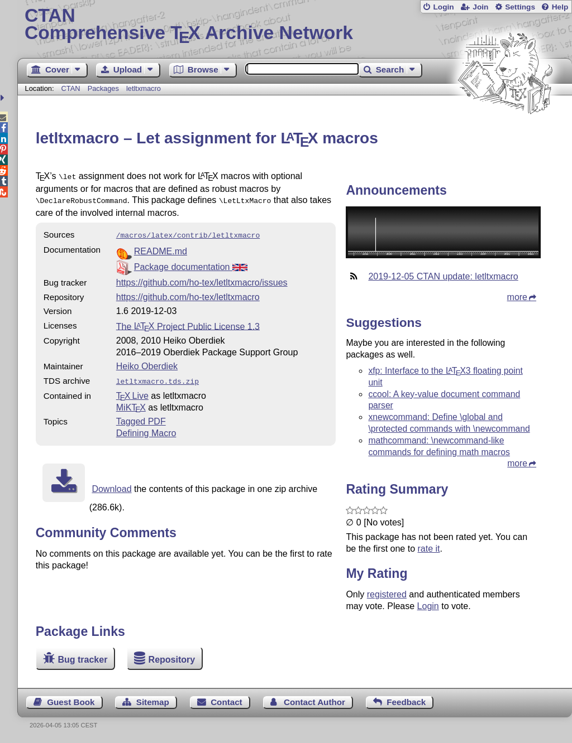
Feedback (406, 702)
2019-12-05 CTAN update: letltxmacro (443, 276)
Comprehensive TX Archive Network (295, 25)
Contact (226, 702)
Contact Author (314, 702)
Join (480, 7)
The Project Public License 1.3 (188, 322)
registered (387, 594)
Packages (104, 88)
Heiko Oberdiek (147, 363)
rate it (428, 548)
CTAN (70, 88)
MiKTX (131, 403)
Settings (520, 7)
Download (111, 484)
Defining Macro (146, 428)
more (517, 297)
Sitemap (152, 702)
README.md (160, 248)
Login (443, 7)
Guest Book (70, 702)
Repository (172, 659)
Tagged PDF (141, 417)
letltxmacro (143, 88)
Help (560, 7)
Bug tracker (82, 659)
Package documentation (190, 263)
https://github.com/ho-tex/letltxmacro (188, 293)
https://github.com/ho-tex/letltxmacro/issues (202, 279)
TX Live (132, 391)
